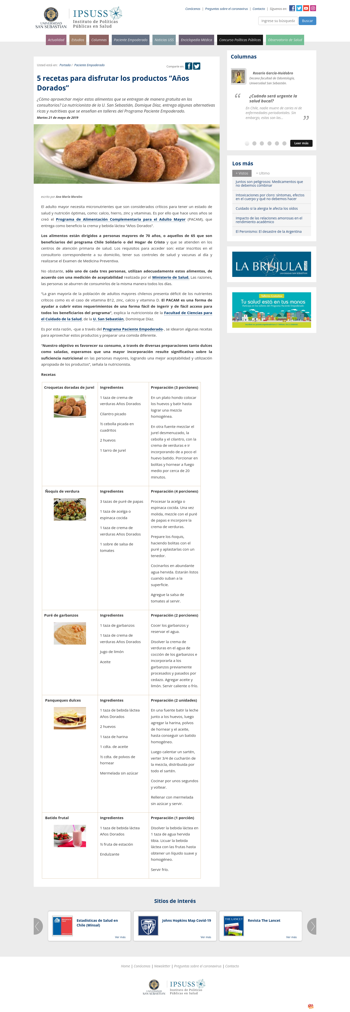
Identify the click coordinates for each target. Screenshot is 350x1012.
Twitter (299, 8)
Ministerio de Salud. (170, 277)
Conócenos (193, 9)
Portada (65, 65)
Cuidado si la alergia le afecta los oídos (267, 208)
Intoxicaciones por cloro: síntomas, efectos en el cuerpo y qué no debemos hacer (270, 197)
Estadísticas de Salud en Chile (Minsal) (97, 923)
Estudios (77, 39)
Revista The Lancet (264, 920)
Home (125, 966)
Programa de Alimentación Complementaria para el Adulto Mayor (121, 219)
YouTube (306, 8)
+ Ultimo (263, 173)
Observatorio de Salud (285, 39)
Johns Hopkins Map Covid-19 (186, 920)
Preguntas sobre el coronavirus (226, 9)
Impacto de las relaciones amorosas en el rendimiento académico (269, 220)
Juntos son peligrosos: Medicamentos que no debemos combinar (269, 183)
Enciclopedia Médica (196, 39)
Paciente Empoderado (130, 39)
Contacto (259, 9)
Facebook (292, 8)
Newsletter (162, 966)
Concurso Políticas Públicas (240, 39)
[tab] (242, 173)
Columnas (99, 39)
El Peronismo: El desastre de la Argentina (269, 231)
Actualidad (56, 39)
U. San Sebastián (108, 318)
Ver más (120, 937)
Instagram (313, 8)
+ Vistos (242, 173)
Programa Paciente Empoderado (133, 329)
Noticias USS (164, 39)
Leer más (301, 143)
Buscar (307, 20)
